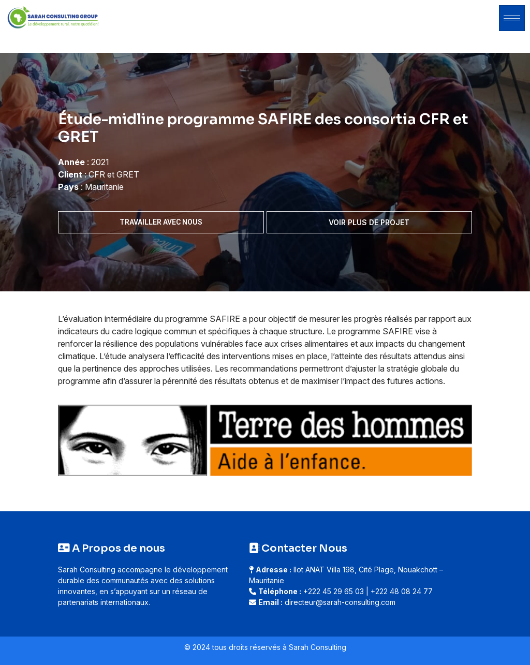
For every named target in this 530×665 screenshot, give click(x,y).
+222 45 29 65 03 (333, 591)
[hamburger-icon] (512, 18)
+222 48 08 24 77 (402, 591)
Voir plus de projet (369, 222)
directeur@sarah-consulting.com (340, 602)
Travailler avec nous (161, 222)
